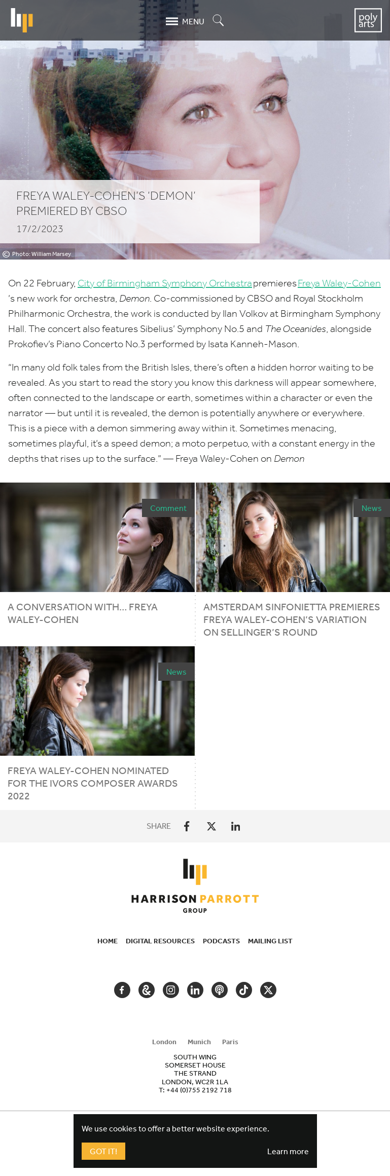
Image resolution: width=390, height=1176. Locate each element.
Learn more (288, 1151)
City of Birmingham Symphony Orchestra (165, 283)
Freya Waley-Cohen (339, 283)
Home (107, 940)
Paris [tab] (230, 1042)
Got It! (103, 1151)
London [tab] (164, 1042)
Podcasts (221, 940)
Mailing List (270, 940)
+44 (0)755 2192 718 (199, 1089)
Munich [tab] (199, 1042)
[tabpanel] (195, 1073)
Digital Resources (160, 940)
